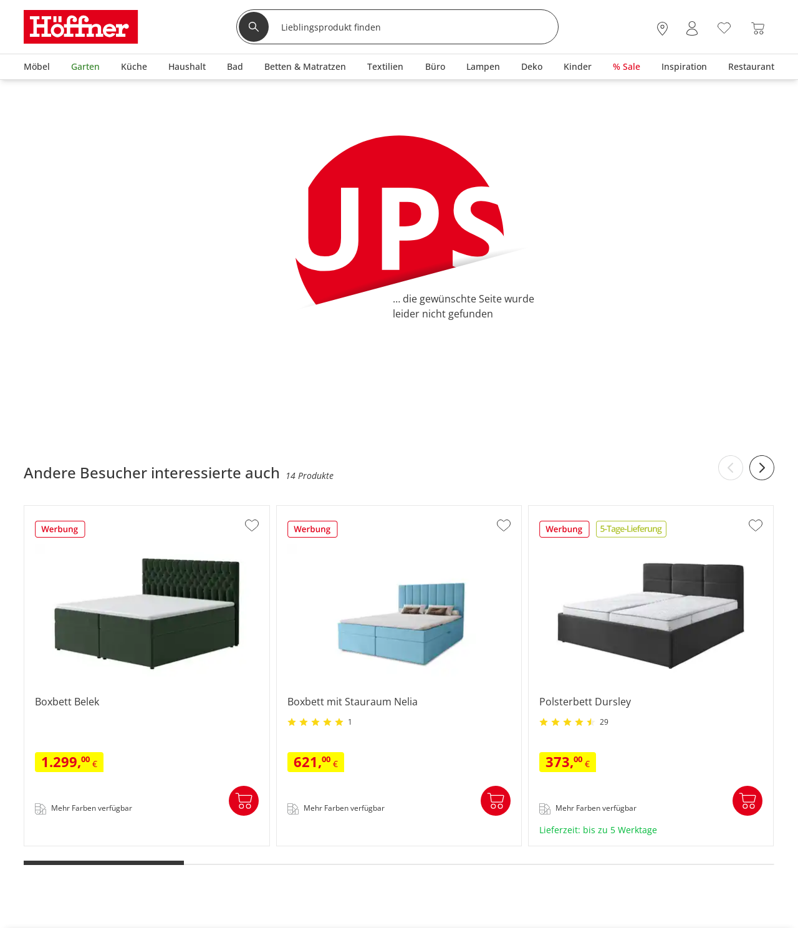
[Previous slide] (730, 467)
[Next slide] (761, 467)
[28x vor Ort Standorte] (662, 28)
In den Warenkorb (244, 801)
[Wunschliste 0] (724, 27)
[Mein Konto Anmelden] (692, 28)
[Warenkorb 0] (758, 28)
